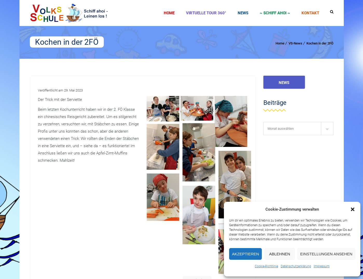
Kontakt (310, 13)
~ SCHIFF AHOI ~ (275, 13)
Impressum (322, 266)
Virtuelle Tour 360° (206, 13)
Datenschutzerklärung (296, 266)
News (243, 13)
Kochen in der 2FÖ (319, 43)
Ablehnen (279, 254)
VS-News (295, 43)
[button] (352, 209)
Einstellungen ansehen (326, 254)
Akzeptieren (245, 254)
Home (169, 13)
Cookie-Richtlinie (266, 266)
